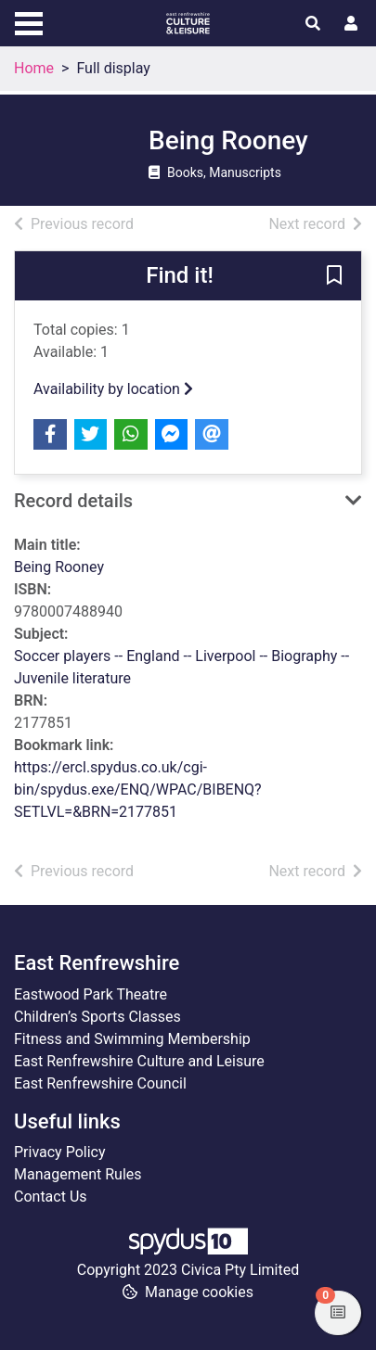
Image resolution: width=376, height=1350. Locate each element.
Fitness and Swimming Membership (132, 1039)
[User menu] (351, 24)
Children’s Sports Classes (97, 1016)
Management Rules (78, 1174)
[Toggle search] (312, 24)
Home (34, 68)
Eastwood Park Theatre (90, 994)
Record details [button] (73, 501)
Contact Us (50, 1196)
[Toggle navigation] (29, 21)
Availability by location (113, 389)
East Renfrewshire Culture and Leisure (139, 1061)
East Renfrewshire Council (100, 1083)
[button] (334, 277)
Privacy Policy (60, 1152)
